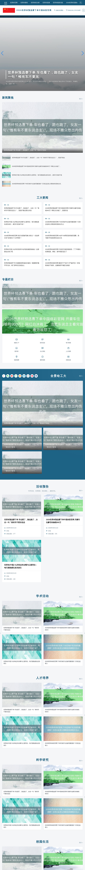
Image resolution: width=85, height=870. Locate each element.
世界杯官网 (13, 2)
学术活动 (42, 596)
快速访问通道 (59, 10)
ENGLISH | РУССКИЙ (73, 10)
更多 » (81, 99)
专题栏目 (8, 279)
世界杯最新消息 (58, 2)
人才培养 (42, 677)
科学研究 (42, 759)
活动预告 (42, 486)
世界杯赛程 (24, 2)
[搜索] (80, 2)
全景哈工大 (58, 375)
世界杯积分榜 (35, 2)
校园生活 (42, 841)
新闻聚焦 (8, 97)
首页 (5, 2)
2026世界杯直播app (72, 2)
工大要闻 (42, 197)
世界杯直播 (46, 2)
